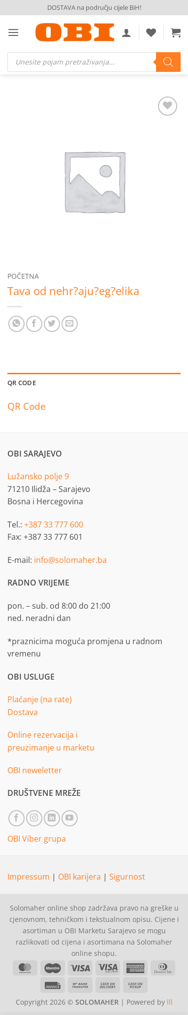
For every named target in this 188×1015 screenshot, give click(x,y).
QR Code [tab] (21, 382)
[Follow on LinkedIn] (52, 818)
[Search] (168, 62)
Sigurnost (127, 876)
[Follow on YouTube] (70, 818)
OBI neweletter (34, 770)
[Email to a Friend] (70, 324)
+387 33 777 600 (53, 524)
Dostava (22, 712)
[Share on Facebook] (34, 324)
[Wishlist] (151, 32)
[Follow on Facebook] (16, 818)
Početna (23, 276)
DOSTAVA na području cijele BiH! (94, 7)
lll (170, 1002)
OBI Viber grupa (36, 838)
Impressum (29, 876)
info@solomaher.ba (70, 560)
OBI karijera (80, 876)
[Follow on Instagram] (34, 818)
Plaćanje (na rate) (39, 699)
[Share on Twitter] (52, 324)
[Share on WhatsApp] (16, 324)
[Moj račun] (126, 32)
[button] (13, 32)
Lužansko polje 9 (38, 476)
